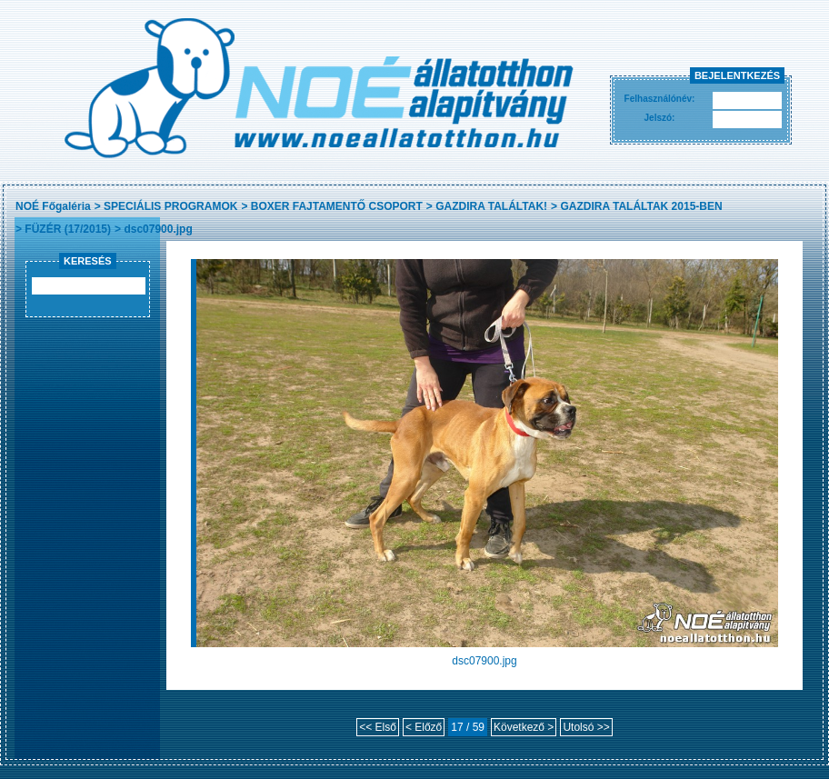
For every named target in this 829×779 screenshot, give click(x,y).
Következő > (524, 727)
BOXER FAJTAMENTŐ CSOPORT (337, 206)
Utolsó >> (586, 727)
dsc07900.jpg (158, 229)
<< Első (377, 727)
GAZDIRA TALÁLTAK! (491, 206)
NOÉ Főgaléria (53, 206)
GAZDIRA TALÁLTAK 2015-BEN (641, 206)
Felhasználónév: (659, 99)
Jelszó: (659, 118)
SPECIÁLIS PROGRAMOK (170, 206)
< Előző (423, 727)
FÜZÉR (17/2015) (68, 229)
